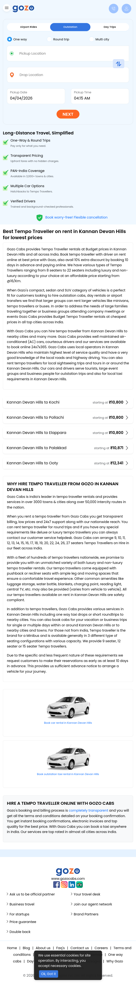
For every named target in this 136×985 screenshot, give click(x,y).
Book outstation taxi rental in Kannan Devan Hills (68, 774)
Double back (20, 931)
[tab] (27, 39)
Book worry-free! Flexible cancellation (71, 217)
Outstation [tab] (70, 27)
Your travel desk (87, 894)
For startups (19, 914)
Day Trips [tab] (110, 27)
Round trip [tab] (58, 39)
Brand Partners (86, 914)
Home (12, 948)
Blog (26, 948)
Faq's (60, 948)
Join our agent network (93, 904)
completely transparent (88, 810)
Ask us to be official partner (32, 894)
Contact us (79, 948)
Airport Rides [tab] (28, 27)
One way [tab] (17, 39)
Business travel (22, 904)
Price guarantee (23, 921)
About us (43, 948)
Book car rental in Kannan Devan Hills (68, 723)
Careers (101, 948)
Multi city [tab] (99, 39)
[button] (6, 8)
